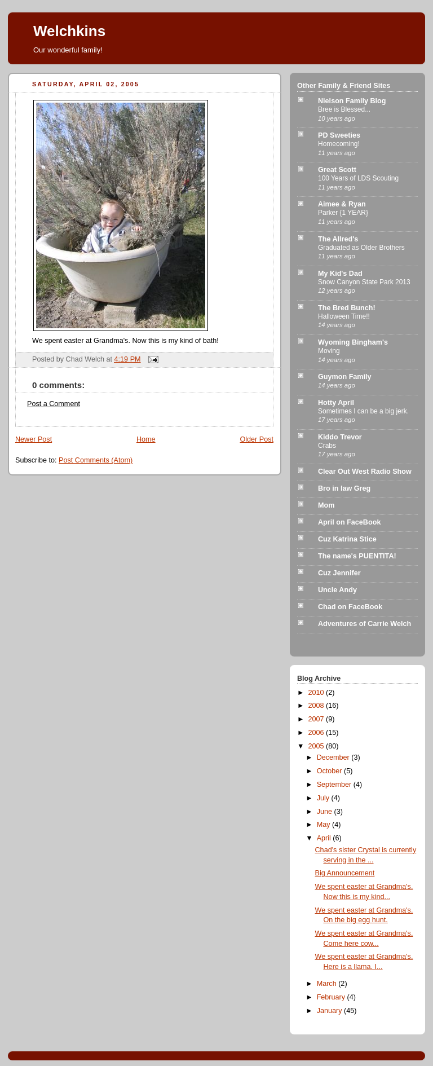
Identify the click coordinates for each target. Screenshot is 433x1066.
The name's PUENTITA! (357, 556)
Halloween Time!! (344, 316)
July (324, 798)
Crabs (327, 446)
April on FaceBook (349, 522)
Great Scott (337, 170)
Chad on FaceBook (350, 607)
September (335, 785)
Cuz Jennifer (339, 573)
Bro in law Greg (344, 488)
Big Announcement (345, 873)
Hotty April (336, 403)
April (325, 838)
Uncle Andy (337, 590)
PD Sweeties (339, 135)
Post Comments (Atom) (95, 460)
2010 (317, 693)
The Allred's (338, 239)
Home (146, 439)
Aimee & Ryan (342, 204)
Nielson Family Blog (352, 101)
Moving (329, 351)
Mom (326, 505)
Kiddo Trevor (340, 437)
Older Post (256, 439)
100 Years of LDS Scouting (358, 178)
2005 (317, 746)
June (325, 812)
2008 (317, 706)
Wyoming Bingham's (353, 342)
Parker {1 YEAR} (343, 213)
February (332, 997)
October (330, 771)
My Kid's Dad (340, 273)
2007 (317, 719)
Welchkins (69, 31)
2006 (317, 733)
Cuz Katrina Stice (347, 539)
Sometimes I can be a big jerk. (363, 411)
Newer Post (33, 439)
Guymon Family (345, 377)
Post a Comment (53, 404)
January (330, 1011)
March (328, 984)
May (324, 825)
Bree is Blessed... (344, 109)
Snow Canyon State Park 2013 (364, 282)
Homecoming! (339, 144)
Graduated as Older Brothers (361, 248)
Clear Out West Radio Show (365, 471)
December (334, 757)
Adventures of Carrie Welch (364, 624)
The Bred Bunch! (346, 308)
